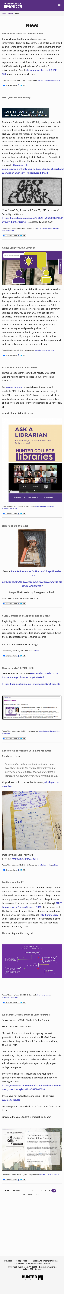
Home (4, 13)
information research (52, 80)
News (17, 13)
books (49, 865)
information (54, 731)
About (10, 13)
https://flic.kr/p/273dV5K (25, 858)
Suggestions (22, 1260)
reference (5, 509)
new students (44, 731)
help (52, 350)
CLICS (17, 997)
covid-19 (13, 509)
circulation (42, 865)
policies (55, 865)
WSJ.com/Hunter (11, 1099)
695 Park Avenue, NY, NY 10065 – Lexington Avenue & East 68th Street (32, 1268)
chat (48, 350)
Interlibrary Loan (49, 914)
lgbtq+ (39, 228)
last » (38, 1194)
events (56, 1175)
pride (45, 228)
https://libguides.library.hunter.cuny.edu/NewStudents (31, 683)
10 (54, 1190)
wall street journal (46, 1175)
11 (59, 1190)
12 (24, 1194)
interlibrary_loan (8, 997)
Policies (8, 1260)
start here (6, 733)
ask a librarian (40, 350)
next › (30, 1194)
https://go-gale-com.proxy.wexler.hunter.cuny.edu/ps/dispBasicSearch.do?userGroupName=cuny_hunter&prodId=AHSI (33, 168)
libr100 (40, 80)
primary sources (8, 230)
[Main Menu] (58, 5)
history (56, 228)
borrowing (41, 995)
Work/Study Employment (45, 1260)
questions (50, 506)
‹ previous (16, 1190)
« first (6, 1190)
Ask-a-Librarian (14, 387)
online (50, 228)
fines (37, 651)
